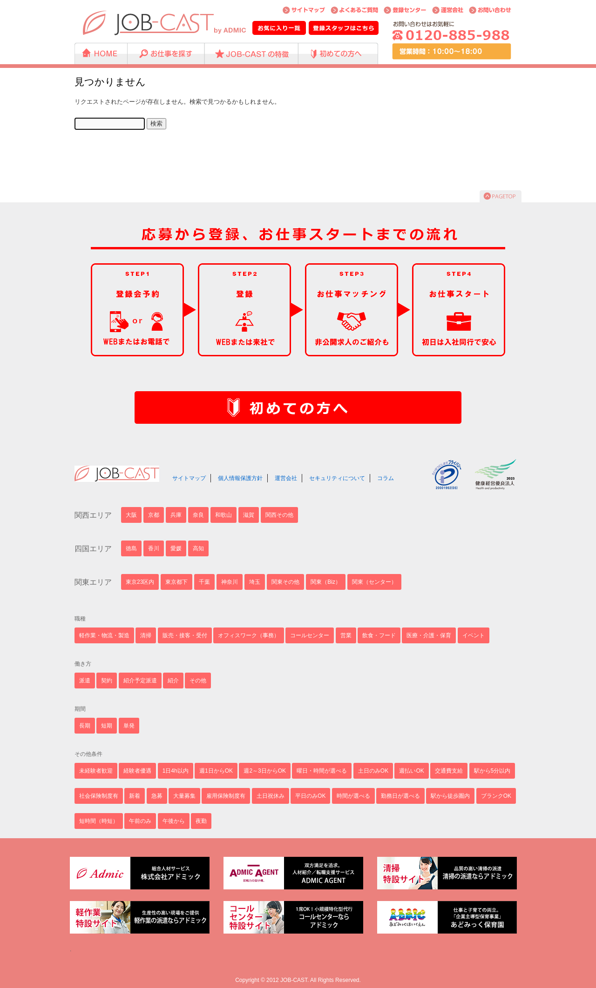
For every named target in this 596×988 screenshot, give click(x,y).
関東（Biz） (326, 582)
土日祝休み (270, 796)
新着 (134, 796)
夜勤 (201, 821)
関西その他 (279, 515)
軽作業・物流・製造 (104, 635)
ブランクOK (496, 796)
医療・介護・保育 (428, 635)
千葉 (204, 582)
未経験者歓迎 (96, 771)
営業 (346, 635)
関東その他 (285, 582)
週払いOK (411, 771)
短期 (106, 725)
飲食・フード (379, 635)
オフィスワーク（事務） (248, 635)
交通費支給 (449, 771)
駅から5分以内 (492, 771)
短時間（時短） (98, 821)
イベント (473, 635)
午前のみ (140, 821)
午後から (174, 821)
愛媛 (176, 548)
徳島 (131, 548)
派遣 (84, 680)
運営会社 (286, 478)
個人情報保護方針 (240, 478)
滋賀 (248, 515)
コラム (385, 478)
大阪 (131, 515)
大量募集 (184, 796)
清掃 (145, 635)
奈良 (198, 515)
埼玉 (254, 582)
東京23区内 (140, 582)
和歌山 (223, 515)
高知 (198, 548)
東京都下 (176, 582)
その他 (198, 680)
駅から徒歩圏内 (450, 796)
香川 (153, 548)
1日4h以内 (176, 771)
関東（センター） (374, 582)
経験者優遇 (137, 771)
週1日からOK (216, 771)
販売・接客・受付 (185, 635)
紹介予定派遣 (140, 680)
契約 (106, 680)
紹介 (173, 680)
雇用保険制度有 (225, 796)
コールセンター (309, 635)
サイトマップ (189, 478)
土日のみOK (373, 771)
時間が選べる (353, 796)
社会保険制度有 (98, 796)
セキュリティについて (337, 478)
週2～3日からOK (265, 771)
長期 (84, 725)
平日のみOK (310, 796)
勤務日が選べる (400, 796)
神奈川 (229, 582)
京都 (153, 515)
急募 (157, 796)
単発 (129, 725)
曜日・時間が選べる (322, 771)
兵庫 (176, 515)
